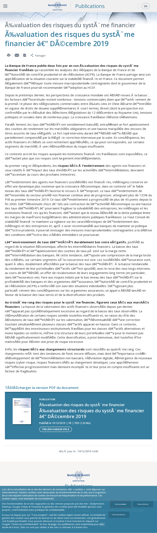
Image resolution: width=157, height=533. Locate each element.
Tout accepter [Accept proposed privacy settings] (121, 504)
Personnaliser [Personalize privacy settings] (118, 515)
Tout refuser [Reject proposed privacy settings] (143, 504)
